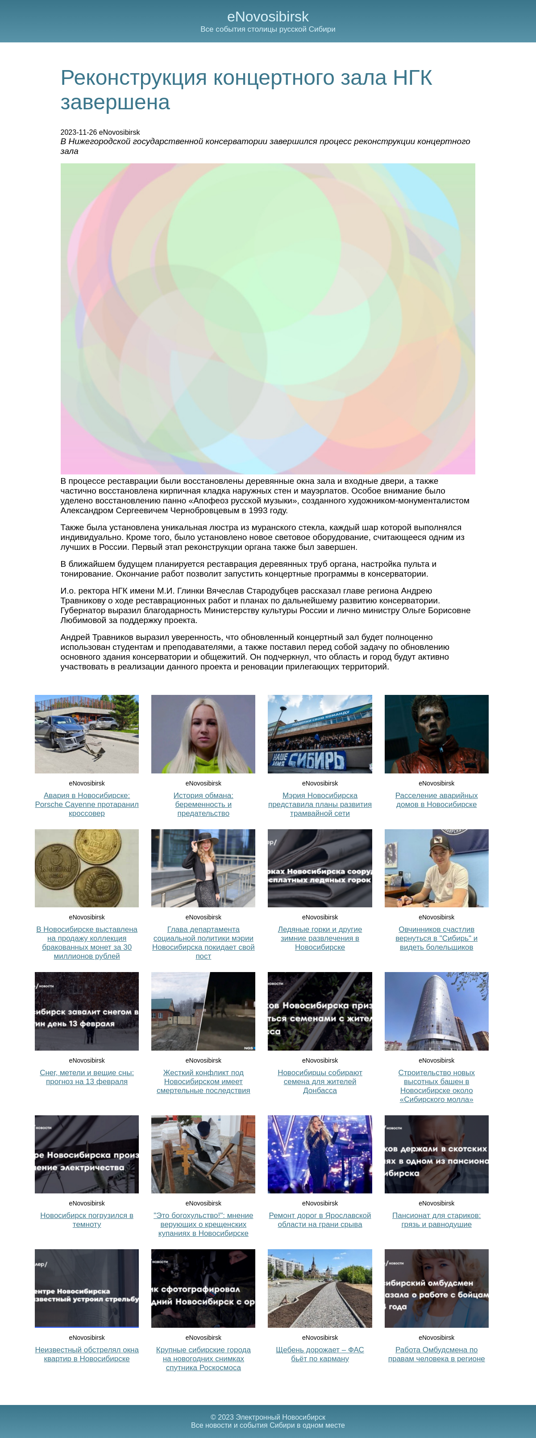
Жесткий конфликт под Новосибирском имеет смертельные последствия (203, 1081)
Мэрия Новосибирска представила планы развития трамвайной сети (320, 804)
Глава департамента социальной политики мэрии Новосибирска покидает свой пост (203, 942)
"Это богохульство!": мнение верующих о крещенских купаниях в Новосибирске (203, 1224)
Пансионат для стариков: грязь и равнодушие (436, 1220)
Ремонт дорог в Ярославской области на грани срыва (320, 1220)
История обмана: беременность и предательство (203, 804)
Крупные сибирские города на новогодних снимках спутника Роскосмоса (203, 1359)
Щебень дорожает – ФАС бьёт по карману (320, 1354)
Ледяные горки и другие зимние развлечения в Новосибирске (320, 938)
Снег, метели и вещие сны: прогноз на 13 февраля (87, 1077)
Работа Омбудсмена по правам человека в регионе (436, 1354)
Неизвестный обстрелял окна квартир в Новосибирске (87, 1354)
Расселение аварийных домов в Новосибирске (436, 800)
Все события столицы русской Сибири (267, 29)
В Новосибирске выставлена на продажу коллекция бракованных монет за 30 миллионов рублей (86, 942)
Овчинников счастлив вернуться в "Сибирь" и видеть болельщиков (436, 938)
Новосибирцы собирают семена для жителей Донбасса (320, 1081)
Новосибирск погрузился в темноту (86, 1220)
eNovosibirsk (268, 16)
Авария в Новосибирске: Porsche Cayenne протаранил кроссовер (86, 804)
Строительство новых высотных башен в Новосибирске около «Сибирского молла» (436, 1086)
